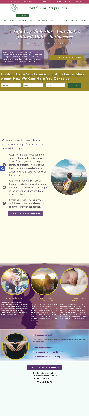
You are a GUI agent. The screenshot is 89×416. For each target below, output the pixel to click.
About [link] (12, 20)
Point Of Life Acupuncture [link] (47, 8)
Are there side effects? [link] (44, 348)
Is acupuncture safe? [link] (43, 335)
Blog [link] (53, 20)
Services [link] (21, 20)
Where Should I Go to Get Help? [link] (48, 357)
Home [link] (4, 20)
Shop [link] (72, 20)
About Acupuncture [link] (37, 20)
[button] (59, 335)
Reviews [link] (83, 20)
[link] (2, 168)
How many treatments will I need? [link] (49, 352)
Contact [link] (61, 20)
